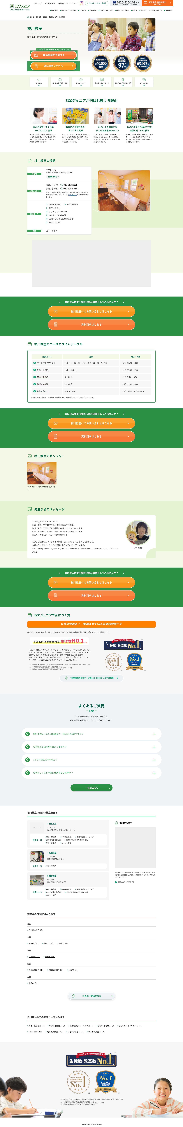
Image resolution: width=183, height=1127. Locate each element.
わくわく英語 (55, 222)
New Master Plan (35, 1031)
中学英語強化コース (57, 1025)
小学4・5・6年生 (122, 10)
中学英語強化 (73, 204)
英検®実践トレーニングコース (81, 1025)
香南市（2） (64, 943)
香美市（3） (33, 943)
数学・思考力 (55, 208)
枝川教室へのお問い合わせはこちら (91, 311)
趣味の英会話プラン (55, 1031)
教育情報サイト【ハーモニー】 (68, 3)
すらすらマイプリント (59, 211)
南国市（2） (33, 983)
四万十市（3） (34, 956)
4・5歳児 (93, 10)
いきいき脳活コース (75, 1031)
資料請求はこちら (91, 324)
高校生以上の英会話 (58, 215)
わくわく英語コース (96, 1031)
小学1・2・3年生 (106, 10)
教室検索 (54, 10)
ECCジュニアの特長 (68, 10)
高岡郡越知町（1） (36, 970)
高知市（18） (48, 943)
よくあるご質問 (50, 3)
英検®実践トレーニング (86, 837)
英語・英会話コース (36, 1025)
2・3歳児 (82, 10)
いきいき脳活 (52, 843)
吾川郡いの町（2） (36, 930)
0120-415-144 (72, 195)
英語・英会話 (55, 204)
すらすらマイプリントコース (130, 1025)
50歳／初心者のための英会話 (62, 218)
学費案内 (168, 10)
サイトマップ (37, 3)
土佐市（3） (73, 970)
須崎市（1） (50, 956)
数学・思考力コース (106, 1025)
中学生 (134, 10)
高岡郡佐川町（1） (56, 970)
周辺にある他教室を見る (126, 882)
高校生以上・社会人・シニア (151, 10)
